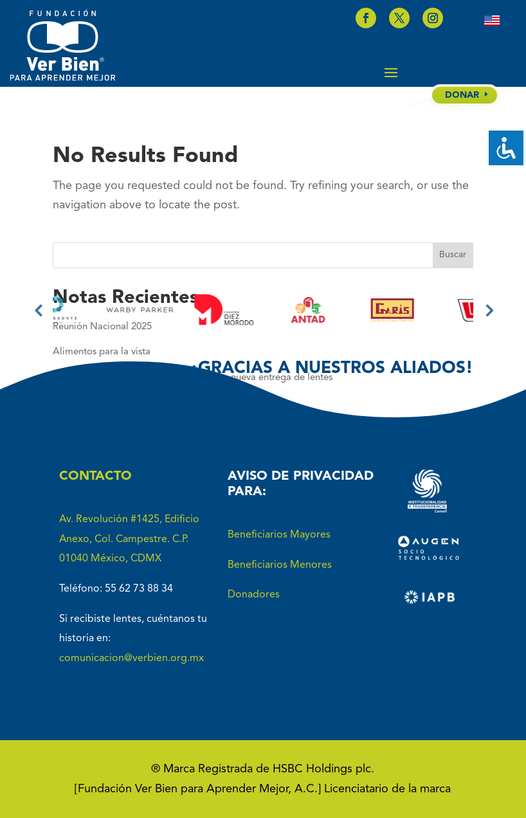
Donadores (254, 595)
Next (488, 310)
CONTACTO (95, 476)
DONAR (462, 95)
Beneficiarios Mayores (279, 535)
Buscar (452, 254)
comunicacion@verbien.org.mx (131, 658)
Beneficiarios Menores (280, 565)
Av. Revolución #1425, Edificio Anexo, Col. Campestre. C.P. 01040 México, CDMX (129, 539)
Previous (38, 310)
